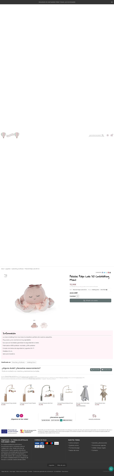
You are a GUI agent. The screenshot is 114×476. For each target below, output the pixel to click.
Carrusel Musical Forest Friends (28, 403)
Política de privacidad (21, 471)
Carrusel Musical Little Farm (46, 403)
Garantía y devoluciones (99, 443)
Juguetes (51, 465)
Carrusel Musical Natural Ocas (65, 403)
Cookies (30, 471)
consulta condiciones (94, 419)
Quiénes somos (74, 445)
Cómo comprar (74, 443)
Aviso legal (12, 471)
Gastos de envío (74, 450)
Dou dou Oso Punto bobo (82, 403)
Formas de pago (74, 448)
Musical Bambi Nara (100, 403)
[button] (35, 320)
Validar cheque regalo (99, 448)
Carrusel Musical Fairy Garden (8, 403)
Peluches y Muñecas (64, 377)
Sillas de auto (61, 465)
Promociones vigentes (99, 445)
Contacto (95, 450)
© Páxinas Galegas (107, 471)
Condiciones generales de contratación (43, 471)
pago (82, 286)
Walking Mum (79, 377)
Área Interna (65, 471)
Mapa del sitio (5, 471)
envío (78, 286)
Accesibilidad (57, 471)
